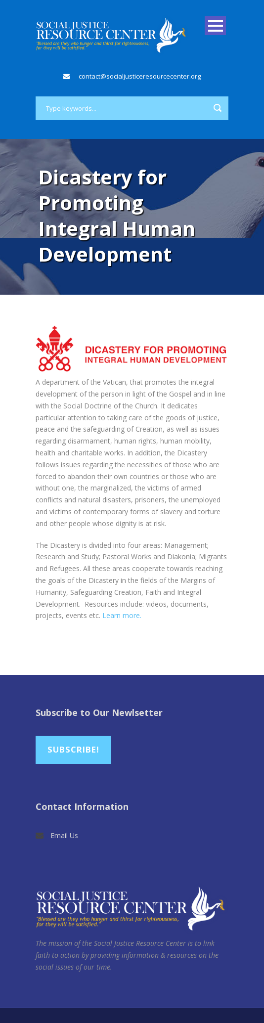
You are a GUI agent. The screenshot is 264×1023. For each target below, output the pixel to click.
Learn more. (121, 615)
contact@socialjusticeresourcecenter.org (140, 76)
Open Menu (215, 25)
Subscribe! (73, 749)
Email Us (64, 835)
